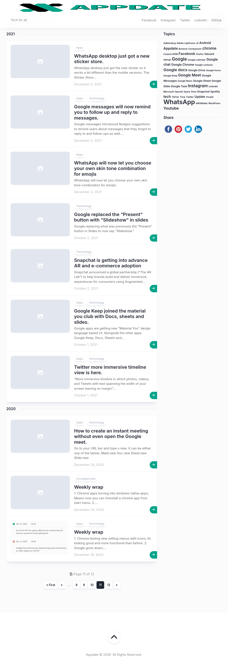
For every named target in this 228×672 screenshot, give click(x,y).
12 (108, 585)
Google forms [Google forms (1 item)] (213, 70)
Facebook (149, 20)
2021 (10, 34)
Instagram (168, 20)
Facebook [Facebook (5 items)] (186, 54)
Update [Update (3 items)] (200, 96)
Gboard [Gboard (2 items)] (209, 54)
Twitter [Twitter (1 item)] (190, 97)
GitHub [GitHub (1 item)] (167, 59)
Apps (79, 47)
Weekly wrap (88, 487)
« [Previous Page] (62, 585)
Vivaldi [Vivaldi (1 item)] (209, 97)
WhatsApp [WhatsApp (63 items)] (179, 102)
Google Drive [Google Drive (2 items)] (196, 70)
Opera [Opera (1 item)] (187, 91)
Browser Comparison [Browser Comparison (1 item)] (190, 49)
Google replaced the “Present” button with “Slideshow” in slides (111, 217)
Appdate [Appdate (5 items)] (170, 48)
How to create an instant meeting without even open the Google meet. (111, 436)
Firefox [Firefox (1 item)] (200, 54)
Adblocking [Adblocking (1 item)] (169, 43)
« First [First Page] (50, 585)
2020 (11, 409)
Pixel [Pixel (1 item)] (193, 91)
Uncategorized (85, 478)
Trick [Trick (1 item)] (182, 97)
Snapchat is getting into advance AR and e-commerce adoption (111, 262)
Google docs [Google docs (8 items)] (175, 69)
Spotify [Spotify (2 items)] (215, 91)
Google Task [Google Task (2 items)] (179, 86)
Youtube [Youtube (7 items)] (171, 108)
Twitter (185, 20)
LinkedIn (200, 20)
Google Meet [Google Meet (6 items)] (189, 75)
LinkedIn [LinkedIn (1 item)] (213, 86)
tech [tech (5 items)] (167, 96)
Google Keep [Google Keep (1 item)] (170, 75)
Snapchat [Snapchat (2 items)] (203, 91)
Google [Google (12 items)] (179, 59)
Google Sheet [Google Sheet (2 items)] (202, 80)
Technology (96, 98)
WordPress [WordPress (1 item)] (214, 103)
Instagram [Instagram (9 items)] (198, 85)
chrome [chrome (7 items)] (209, 48)
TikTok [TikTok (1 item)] (175, 97)
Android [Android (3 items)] (205, 43)
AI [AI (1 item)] (197, 43)
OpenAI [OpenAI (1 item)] (179, 91)
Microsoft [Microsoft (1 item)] (168, 91)
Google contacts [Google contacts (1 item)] (204, 65)
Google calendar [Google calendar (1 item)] (197, 59)
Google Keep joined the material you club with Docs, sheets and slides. (110, 316)
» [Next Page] (117, 585)
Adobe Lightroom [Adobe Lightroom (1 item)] (186, 43)
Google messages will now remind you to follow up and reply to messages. (112, 112)
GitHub (216, 20)
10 (92, 585)
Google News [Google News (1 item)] (185, 81)
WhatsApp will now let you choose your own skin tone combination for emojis (112, 168)
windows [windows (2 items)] (202, 103)
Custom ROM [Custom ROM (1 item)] (170, 54)
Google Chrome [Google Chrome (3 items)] (182, 64)
